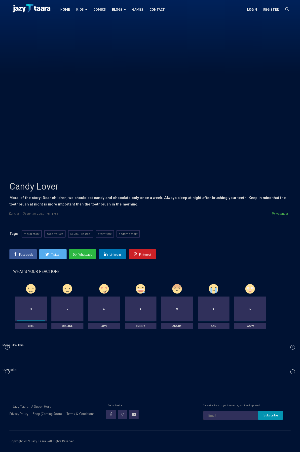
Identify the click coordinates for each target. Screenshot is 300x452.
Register (271, 9)
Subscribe (270, 415)
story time (105, 234)
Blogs (119, 9)
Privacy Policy (18, 414)
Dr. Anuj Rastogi (80, 234)
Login (252, 9)
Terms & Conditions (80, 414)
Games (137, 9)
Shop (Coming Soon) (47, 414)
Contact (157, 9)
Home (65, 9)
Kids (81, 9)
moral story (31, 234)
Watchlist (280, 213)
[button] (292, 347)
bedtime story (128, 234)
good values (54, 234)
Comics (99, 9)
